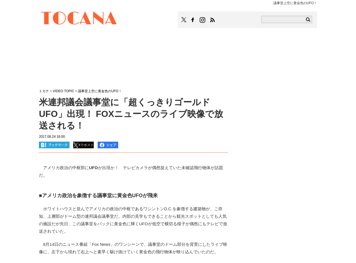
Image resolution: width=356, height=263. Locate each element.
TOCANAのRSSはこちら (212, 20)
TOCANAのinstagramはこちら (203, 20)
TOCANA (79, 18)
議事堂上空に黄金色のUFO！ (100, 91)
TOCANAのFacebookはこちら (193, 20)
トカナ (44, 91)
